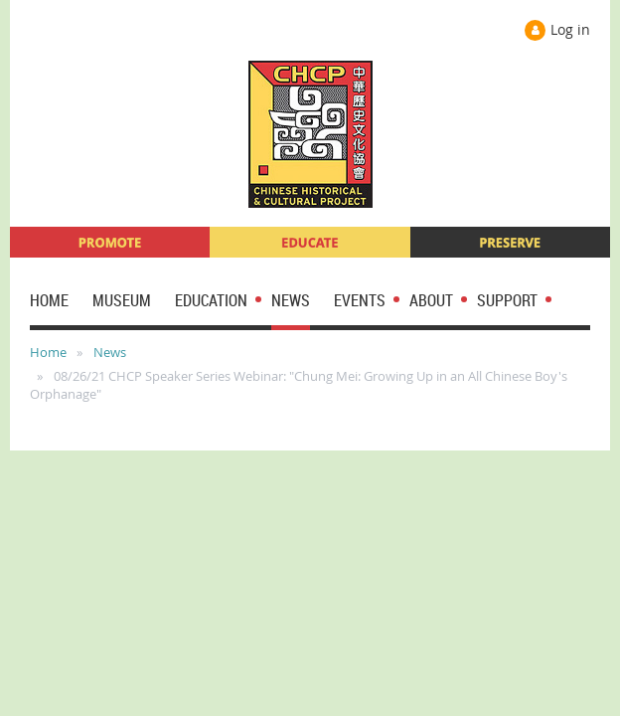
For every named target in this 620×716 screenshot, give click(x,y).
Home (48, 352)
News (109, 352)
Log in (570, 29)
